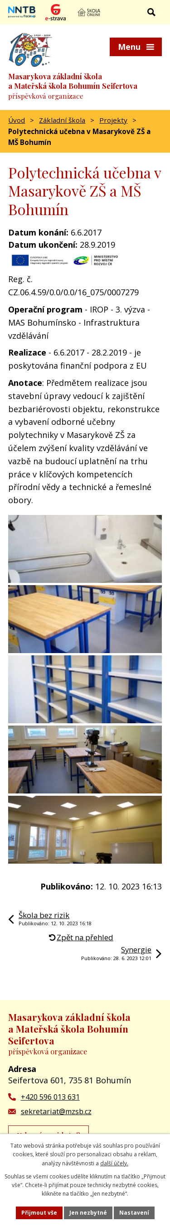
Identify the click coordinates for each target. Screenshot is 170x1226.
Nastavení (134, 1212)
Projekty (113, 120)
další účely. (114, 1163)
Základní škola (62, 120)
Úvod (16, 120)
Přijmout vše (39, 1212)
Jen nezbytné (88, 1212)
